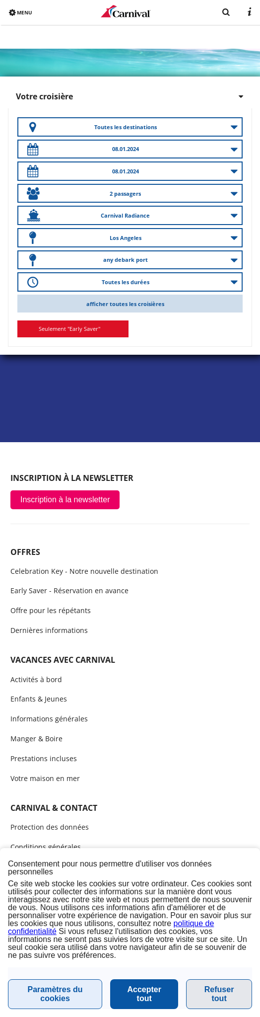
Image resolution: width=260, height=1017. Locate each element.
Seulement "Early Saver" (69, 328)
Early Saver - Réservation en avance (69, 590)
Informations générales (49, 718)
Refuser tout (219, 994)
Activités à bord (36, 679)
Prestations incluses (43, 758)
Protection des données (49, 827)
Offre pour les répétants (50, 610)
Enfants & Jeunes (38, 699)
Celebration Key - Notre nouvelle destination (84, 571)
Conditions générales (45, 847)
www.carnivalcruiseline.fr (126, 11)
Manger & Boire (36, 738)
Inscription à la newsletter (65, 499)
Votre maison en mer (45, 778)
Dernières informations (49, 630)
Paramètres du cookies (54, 994)
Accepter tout (144, 994)
